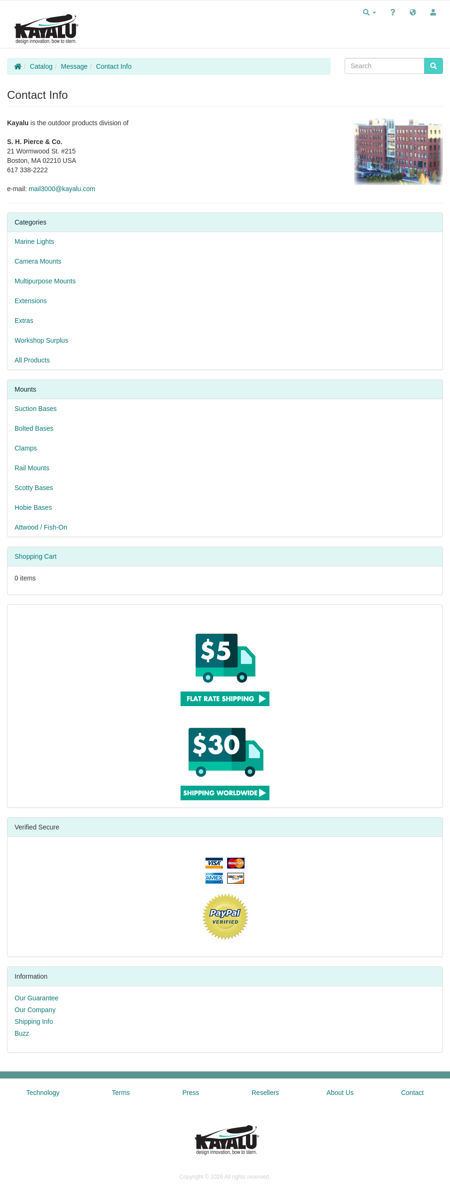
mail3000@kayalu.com (62, 189)
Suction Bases (36, 408)
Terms (121, 1092)
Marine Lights (34, 241)
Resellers (265, 1092)
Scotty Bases (34, 487)
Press (190, 1092)
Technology (43, 1092)
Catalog (41, 66)
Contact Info (114, 66)
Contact (412, 1092)
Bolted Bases (34, 428)
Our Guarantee (36, 998)
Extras (24, 320)
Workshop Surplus (41, 340)
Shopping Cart (36, 556)
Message (74, 66)
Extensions (31, 301)
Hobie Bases (33, 507)
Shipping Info (34, 1021)
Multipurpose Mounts (45, 281)
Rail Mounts (32, 468)
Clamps (26, 448)
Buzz (22, 1033)
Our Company (35, 1010)
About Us (340, 1092)
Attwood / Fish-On (41, 527)
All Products (32, 360)
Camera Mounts (38, 261)
